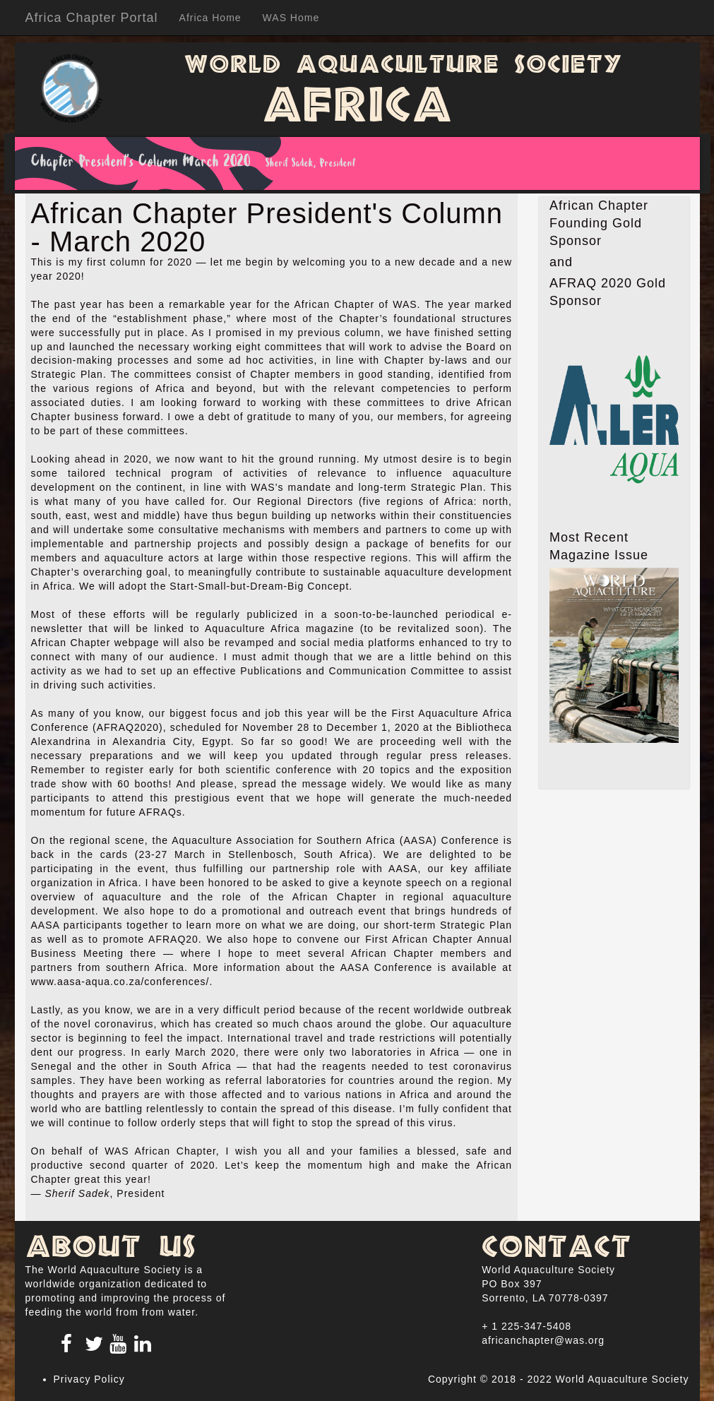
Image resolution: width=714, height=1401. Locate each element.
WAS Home (291, 17)
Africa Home (210, 17)
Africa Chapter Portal (91, 18)
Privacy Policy (89, 1379)
